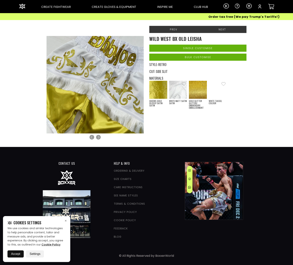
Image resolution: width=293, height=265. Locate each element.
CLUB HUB (201, 7)
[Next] (98, 137)
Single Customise (198, 48)
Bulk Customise (198, 57)
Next (222, 29)
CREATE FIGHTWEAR (56, 7)
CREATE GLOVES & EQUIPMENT (114, 7)
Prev (173, 29)
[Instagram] (189, 171)
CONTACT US (66, 163)
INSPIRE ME (165, 7)
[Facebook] (189, 179)
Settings (35, 253)
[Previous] (92, 137)
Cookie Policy (50, 244)
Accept (15, 253)
